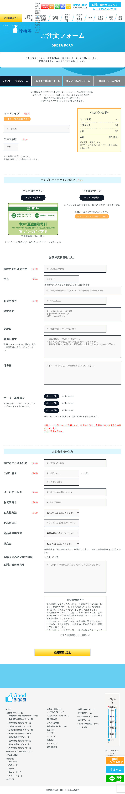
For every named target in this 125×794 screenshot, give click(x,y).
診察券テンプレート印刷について (20, 751)
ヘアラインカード (16, 776)
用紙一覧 (10, 759)
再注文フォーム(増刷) (109, 81)
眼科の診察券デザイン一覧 (19, 744)
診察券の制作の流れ (54, 709)
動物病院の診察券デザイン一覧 (21, 719)
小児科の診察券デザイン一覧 (20, 726)
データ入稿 (82, 727)
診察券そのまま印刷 (43, 18)
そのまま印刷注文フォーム (47, 81)
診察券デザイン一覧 (15, 713)
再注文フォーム (84, 720)
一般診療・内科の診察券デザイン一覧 (23, 716)
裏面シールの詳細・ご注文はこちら (91, 216)
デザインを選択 (33, 198)
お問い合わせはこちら (105, 4)
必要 (48, 557)
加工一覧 (10, 779)
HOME (8, 709)
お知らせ (111, 18)
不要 (55, 557)
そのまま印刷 (12, 755)
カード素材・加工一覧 (67, 18)
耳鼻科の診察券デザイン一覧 (20, 748)
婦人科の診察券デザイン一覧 (20, 723)
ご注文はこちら (11, 18)
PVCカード (13, 765)
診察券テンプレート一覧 (30, 18)
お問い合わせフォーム (86, 709)
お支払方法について (56, 712)
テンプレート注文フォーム (15, 81)
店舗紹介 (120, 18)
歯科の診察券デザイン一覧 (19, 737)
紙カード (12, 769)
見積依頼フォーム (85, 713)
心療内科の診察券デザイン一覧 (21, 730)
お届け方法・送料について (59, 716)
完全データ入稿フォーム (78, 81)
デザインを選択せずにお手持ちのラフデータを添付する (33, 242)
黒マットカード (15, 772)
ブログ (51, 733)
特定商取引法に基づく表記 (57, 726)
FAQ (90, 18)
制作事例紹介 (100, 18)
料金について (55, 18)
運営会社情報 (52, 747)
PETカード (13, 761)
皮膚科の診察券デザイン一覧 (20, 741)
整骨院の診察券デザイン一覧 (20, 734)
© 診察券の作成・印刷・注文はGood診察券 (62, 790)
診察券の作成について (79, 18)
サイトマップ (52, 743)
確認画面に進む (62, 652)
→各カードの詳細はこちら (16, 119)
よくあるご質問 (53, 723)
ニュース (52, 736)
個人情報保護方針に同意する (75, 635)
